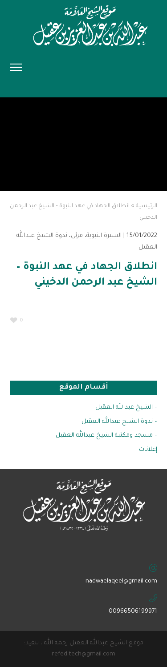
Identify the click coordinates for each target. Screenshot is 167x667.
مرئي (77, 236)
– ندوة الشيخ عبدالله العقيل (119, 421)
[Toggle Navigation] (16, 70)
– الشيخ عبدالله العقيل (126, 407)
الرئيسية (146, 206)
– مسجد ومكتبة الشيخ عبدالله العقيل (106, 435)
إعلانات (148, 449)
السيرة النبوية (104, 236)
